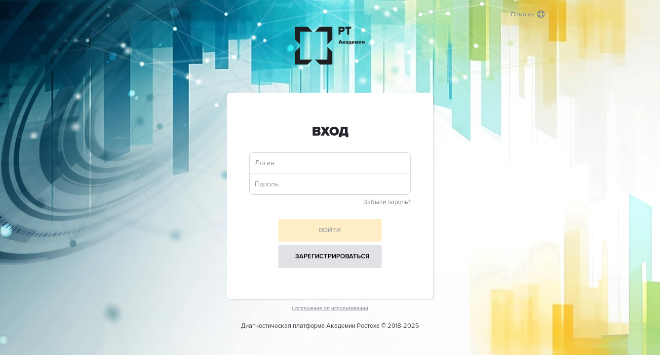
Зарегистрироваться (332, 256)
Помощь (528, 14)
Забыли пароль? (387, 202)
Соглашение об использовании (330, 308)
